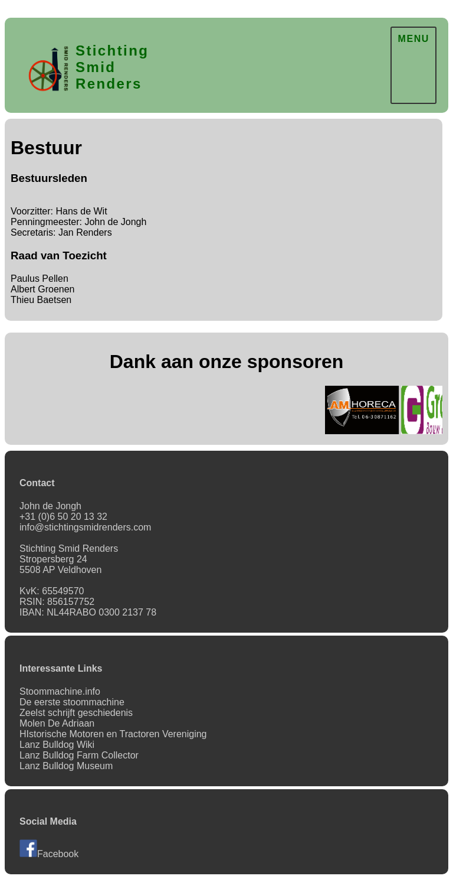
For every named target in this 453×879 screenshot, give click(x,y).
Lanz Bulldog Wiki (56, 745)
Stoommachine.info (59, 691)
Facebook (48, 854)
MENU (413, 39)
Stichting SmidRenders (112, 67)
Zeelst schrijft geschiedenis (76, 713)
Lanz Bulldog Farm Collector (79, 755)
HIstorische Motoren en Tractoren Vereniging (113, 734)
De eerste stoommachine (71, 702)
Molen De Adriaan (56, 723)
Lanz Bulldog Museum (66, 766)
